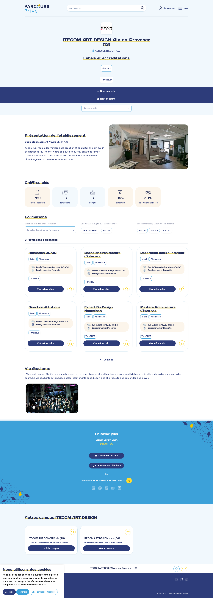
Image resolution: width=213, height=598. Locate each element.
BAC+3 (106, 230)
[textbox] (106, 108)
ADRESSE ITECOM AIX (107, 50)
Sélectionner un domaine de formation (40, 224)
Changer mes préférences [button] (43, 592)
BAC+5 (166, 230)
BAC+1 (142, 230)
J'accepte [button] (9, 592)
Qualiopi (106, 68)
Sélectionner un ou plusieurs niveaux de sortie (155, 224)
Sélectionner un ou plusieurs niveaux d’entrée (99, 224)
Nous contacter (106, 98)
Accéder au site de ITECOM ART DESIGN (106, 480)
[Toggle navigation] (183, 8)
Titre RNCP (106, 79)
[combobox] (106, 108)
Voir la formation (45, 289)
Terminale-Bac (90, 230)
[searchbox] (49, 230)
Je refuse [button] (22, 592)
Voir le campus (51, 548)
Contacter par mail (106, 455)
